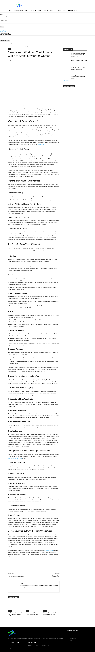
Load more (66, 80)
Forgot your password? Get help (7, 30)
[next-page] (11, 619)
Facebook (30, 645)
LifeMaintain (41, 144)
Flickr (37, 645)
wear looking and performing (15, 458)
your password (3, 25)
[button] (85, 10)
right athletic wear (48, 550)
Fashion (13, 47)
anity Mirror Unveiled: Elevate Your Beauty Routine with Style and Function (15, 614)
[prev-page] (9, 619)
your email (2, 38)
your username (3, 20)
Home (9, 47)
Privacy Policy (3, 31)
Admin (12, 60)
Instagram (44, 645)
